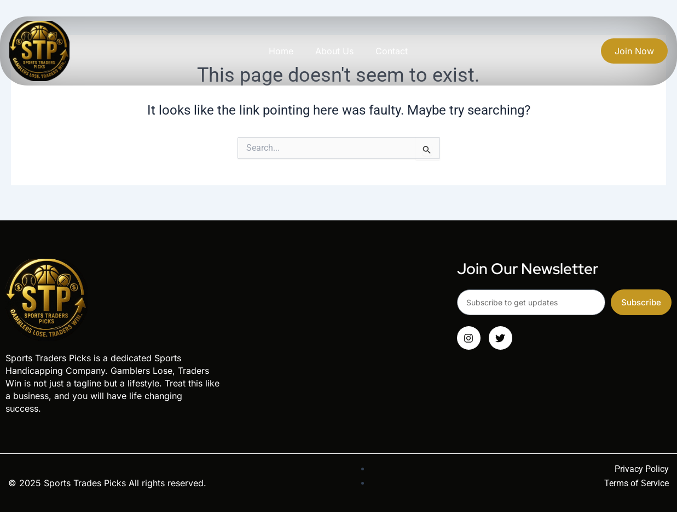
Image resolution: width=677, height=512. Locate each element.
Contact (391, 50)
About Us (334, 50)
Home (281, 50)
